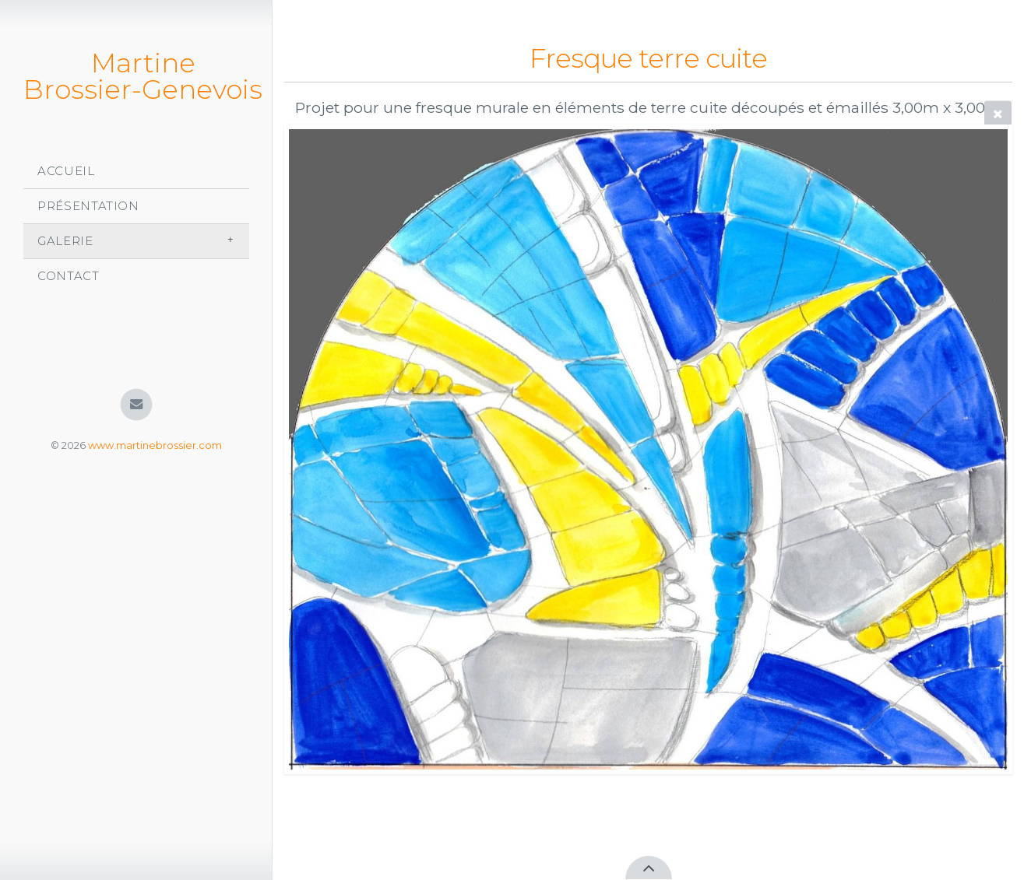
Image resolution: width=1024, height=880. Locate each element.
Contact (68, 275)
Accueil (66, 170)
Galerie (65, 240)
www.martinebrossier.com (155, 445)
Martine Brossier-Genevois (142, 76)
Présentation (88, 205)
